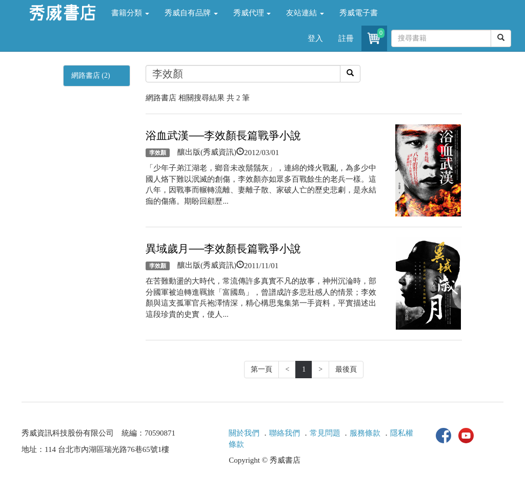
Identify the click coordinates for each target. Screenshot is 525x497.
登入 (315, 38)
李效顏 (157, 152)
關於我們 (244, 433)
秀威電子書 (358, 13)
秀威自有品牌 (191, 13)
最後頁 (346, 369)
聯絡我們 (284, 433)
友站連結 (305, 13)
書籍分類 (130, 13)
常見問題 (325, 433)
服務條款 (365, 433)
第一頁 (261, 369)
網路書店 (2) (90, 75)
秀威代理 (252, 13)
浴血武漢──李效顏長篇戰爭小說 (223, 135)
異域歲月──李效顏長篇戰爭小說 (223, 249)
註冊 (346, 38)
